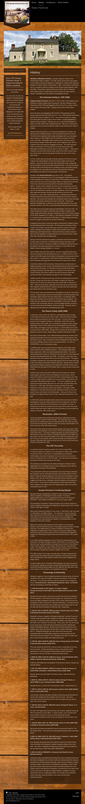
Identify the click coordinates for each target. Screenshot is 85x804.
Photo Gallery (63, 499)
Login (77, 792)
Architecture (49, 344)
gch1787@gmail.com (15, 133)
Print (9, 793)
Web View (76, 796)
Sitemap (15, 793)
